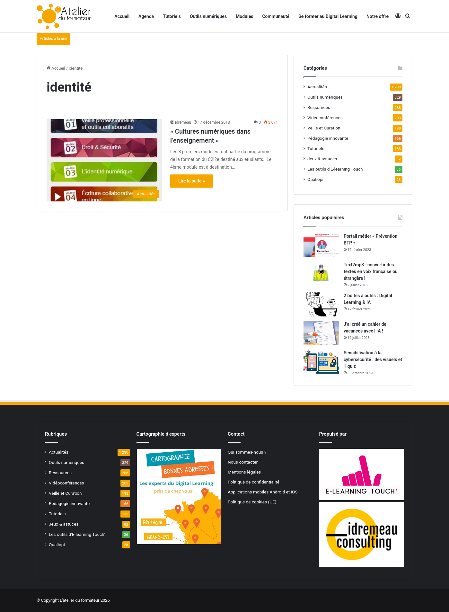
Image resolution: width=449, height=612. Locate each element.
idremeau (183, 122)
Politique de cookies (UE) (252, 501)
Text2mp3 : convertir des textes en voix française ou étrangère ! (371, 271)
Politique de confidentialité (253, 481)
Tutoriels (172, 16)
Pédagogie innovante (327, 138)
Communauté (275, 16)
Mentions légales (244, 472)
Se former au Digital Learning (327, 16)
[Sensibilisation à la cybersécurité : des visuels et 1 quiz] (321, 362)
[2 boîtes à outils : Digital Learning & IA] (321, 304)
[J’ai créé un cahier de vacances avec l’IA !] (321, 333)
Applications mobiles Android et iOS (262, 491)
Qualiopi (315, 179)
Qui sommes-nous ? (247, 452)
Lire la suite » (191, 180)
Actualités (317, 86)
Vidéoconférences (325, 117)
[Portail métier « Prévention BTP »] (321, 245)
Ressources (318, 107)
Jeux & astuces (322, 158)
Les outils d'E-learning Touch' (335, 169)
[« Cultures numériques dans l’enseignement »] (104, 160)
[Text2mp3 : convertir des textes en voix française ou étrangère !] (321, 274)
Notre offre (377, 16)
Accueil (121, 16)
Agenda (146, 16)
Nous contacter (243, 462)
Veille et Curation (323, 127)
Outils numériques (208, 16)
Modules (244, 16)
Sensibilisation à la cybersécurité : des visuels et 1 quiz (373, 359)
